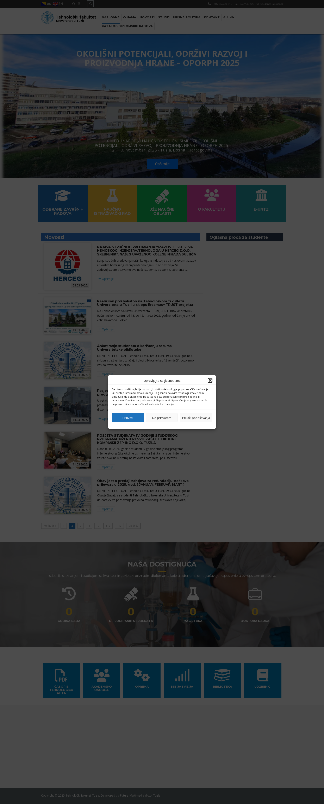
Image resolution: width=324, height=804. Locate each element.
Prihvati (127, 417)
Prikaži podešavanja (196, 417)
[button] (210, 380)
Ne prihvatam (161, 417)
